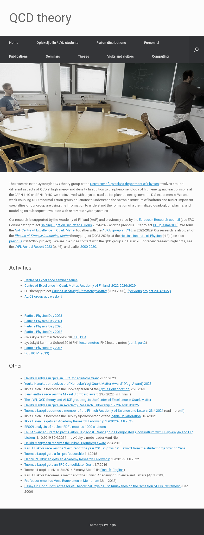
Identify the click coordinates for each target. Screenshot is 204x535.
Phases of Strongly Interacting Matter (42, 236)
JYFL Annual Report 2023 (34, 247)
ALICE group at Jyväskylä (43, 296)
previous (15, 241)
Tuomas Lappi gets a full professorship (54, 454)
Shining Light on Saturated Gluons (66, 225)
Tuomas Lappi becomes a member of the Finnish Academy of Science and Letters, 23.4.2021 (93, 411)
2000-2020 (88, 247)
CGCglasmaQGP (165, 225)
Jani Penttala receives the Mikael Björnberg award (61, 394)
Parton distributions (111, 43)
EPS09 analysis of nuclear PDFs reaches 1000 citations (65, 427)
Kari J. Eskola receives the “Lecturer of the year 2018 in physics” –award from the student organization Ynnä (105, 448)
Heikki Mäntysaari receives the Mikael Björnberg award (65, 443)
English (118, 470)
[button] (196, 49)
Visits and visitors (120, 56)
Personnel (151, 43)
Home (13, 43)
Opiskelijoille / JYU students (57, 43)
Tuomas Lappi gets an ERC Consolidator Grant (59, 465)
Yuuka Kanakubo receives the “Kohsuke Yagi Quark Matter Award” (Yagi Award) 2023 (87, 384)
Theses (83, 56)
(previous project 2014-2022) (149, 291)
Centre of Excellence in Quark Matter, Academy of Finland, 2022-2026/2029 (80, 285)
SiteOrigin (109, 525)
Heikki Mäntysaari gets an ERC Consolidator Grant (61, 378)
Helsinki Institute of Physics (141, 236)
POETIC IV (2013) (36, 353)
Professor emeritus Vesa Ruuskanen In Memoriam (61, 481)
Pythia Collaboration (114, 389)
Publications (18, 56)
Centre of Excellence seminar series (51, 280)
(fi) (182, 411)
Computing (160, 56)
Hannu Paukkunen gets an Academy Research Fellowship (67, 459)
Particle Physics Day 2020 (43, 326)
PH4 (83, 337)
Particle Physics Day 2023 (43, 316)
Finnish (105, 470)
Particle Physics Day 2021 (43, 321)
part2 (142, 343)
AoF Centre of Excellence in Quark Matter (45, 230)
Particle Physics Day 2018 (43, 332)
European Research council (159, 220)
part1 (132, 343)
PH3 (76, 337)
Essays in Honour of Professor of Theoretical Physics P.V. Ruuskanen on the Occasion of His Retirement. (102, 486)
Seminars (53, 56)
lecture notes (89, 343)
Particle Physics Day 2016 (43, 348)
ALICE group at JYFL (117, 230)
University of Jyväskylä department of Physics (124, 184)
